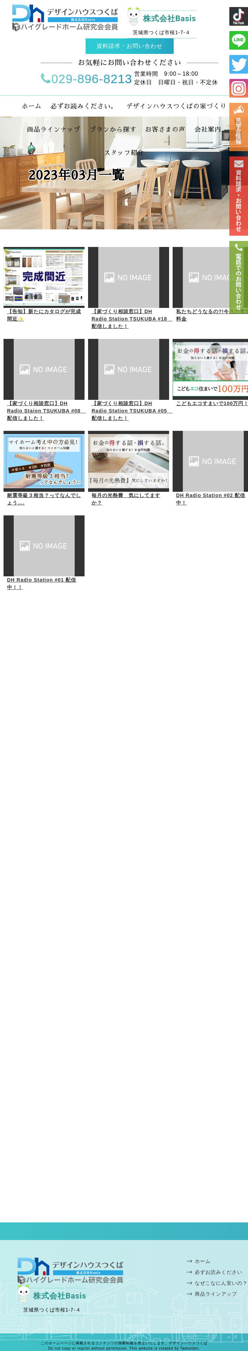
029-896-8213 (86, 79)
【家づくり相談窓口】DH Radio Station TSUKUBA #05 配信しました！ (132, 411)
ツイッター (238, 64)
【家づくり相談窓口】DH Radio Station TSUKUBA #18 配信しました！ (132, 319)
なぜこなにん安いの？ (221, 1283)
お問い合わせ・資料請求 (238, 196)
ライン (238, 16)
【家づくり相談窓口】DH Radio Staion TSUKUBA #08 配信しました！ (46, 411)
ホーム (203, 1261)
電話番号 (238, 277)
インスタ (238, 88)
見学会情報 (238, 127)
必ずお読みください (218, 1272)
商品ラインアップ (216, 1294)
